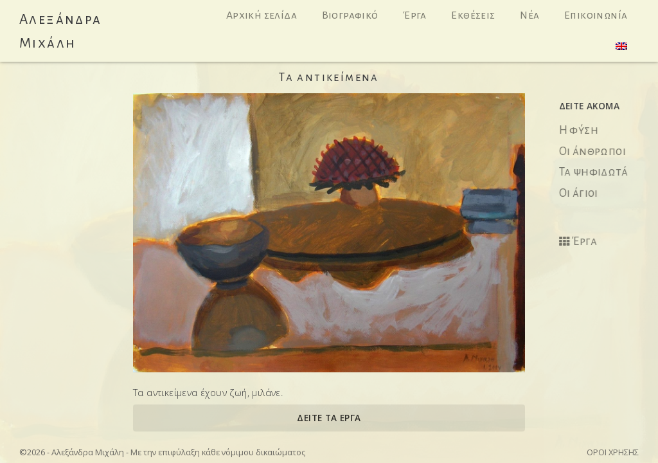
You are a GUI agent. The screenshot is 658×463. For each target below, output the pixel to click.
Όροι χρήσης (613, 452)
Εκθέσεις (473, 15)
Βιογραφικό (350, 15)
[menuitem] (622, 46)
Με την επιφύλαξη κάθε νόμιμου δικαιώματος (217, 452)
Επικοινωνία (595, 15)
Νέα (529, 15)
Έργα (415, 15)
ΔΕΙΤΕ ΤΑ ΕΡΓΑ (328, 418)
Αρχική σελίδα (261, 15)
